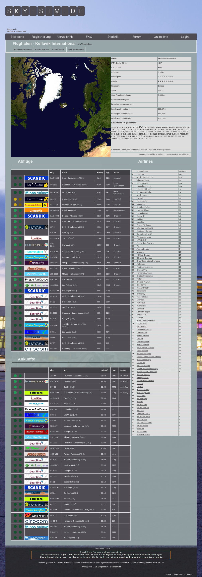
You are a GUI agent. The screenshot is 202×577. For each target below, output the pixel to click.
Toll (138, 246)
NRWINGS (141, 240)
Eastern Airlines (143, 374)
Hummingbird (142, 213)
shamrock (141, 204)
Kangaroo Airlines (144, 422)
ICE (51, 404)
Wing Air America (144, 237)
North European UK (145, 177)
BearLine (140, 174)
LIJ (51, 337)
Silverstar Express (144, 258)
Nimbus (140, 383)
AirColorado (142, 404)
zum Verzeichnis (84, 44)
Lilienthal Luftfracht (145, 228)
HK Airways (141, 324)
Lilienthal (140, 300)
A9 (51, 349)
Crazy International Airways (148, 261)
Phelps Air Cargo (144, 225)
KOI (73, 404)
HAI (51, 251)
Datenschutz (115, 567)
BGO (80, 216)
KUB (52, 244)
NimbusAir (141, 395)
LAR (52, 210)
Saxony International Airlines (149, 356)
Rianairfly (141, 216)
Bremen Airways (143, 282)
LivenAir (140, 198)
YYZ (72, 238)
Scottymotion (142, 351)
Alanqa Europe (143, 249)
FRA (73, 192)
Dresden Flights (143, 207)
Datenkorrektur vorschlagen (177, 154)
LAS (74, 332)
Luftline (140, 219)
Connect (140, 309)
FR (51, 263)
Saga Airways (142, 183)
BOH (77, 257)
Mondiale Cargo (143, 413)
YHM (73, 210)
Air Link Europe (143, 365)
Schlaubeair (142, 431)
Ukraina (140, 386)
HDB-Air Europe (143, 255)
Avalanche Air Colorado (147, 371)
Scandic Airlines (143, 189)
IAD (76, 538)
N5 (51, 257)
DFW (72, 448)
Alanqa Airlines (143, 210)
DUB (71, 232)
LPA (75, 285)
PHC (52, 279)
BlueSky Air (141, 285)
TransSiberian (142, 297)
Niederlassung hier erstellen (151, 154)
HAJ (87, 313)
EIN (51, 232)
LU (51, 185)
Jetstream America (144, 267)
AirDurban (141, 264)
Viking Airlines (143, 377)
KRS (83, 251)
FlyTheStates (142, 425)
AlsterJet (140, 279)
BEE (52, 392)
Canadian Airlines (144, 330)
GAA (52, 538)
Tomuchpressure (144, 186)
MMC (52, 448)
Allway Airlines (143, 336)
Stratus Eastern (143, 434)
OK (51, 332)
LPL (85, 263)
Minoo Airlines (143, 180)
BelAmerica (141, 327)
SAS (52, 178)
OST (79, 205)
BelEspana (141, 291)
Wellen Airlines (143, 407)
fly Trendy (141, 294)
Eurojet (140, 318)
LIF (51, 227)
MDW (74, 515)
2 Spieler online (170, 574)
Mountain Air (142, 333)
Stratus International (145, 380)
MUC (73, 307)
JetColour (141, 303)
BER (82, 227)
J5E (52, 274)
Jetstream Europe (144, 231)
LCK (74, 279)
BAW (52, 431)
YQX (73, 504)
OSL (82, 178)
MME (65, 326)
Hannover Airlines (144, 273)
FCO (80, 268)
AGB (95, 567)
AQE (52, 268)
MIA (52, 192)
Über (84, 567)
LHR (83, 532)
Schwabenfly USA (144, 234)
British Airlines (143, 389)
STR (72, 318)
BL (51, 296)
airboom (140, 252)
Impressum (103, 567)
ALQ (52, 238)
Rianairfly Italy (143, 288)
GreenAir (140, 428)
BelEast (140, 401)
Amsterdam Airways (145, 243)
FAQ (90, 567)
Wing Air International (146, 321)
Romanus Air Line (144, 192)
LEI (73, 498)
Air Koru (140, 410)
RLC (52, 205)
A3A (52, 285)
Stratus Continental (145, 276)
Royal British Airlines (145, 348)
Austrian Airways (144, 359)
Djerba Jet (141, 362)
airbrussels (141, 315)
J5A (51, 221)
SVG (74, 290)
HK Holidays (142, 398)
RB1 (52, 532)
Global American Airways (147, 368)
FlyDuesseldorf (143, 342)
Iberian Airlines (143, 345)
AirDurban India (143, 416)
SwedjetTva (142, 270)
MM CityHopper (143, 312)
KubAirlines (141, 306)
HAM (84, 185)
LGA (84, 221)
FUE (90, 392)
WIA (52, 515)
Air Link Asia (142, 419)
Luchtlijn (140, 222)
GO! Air (140, 339)
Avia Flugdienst (143, 392)
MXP (81, 274)
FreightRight (142, 201)
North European (143, 195)
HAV (72, 245)
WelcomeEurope (144, 354)
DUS (75, 199)
